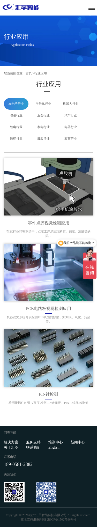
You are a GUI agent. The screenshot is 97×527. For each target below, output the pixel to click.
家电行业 (43, 127)
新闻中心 (78, 442)
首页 (29, 73)
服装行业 (43, 138)
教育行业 (70, 138)
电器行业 (70, 127)
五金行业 (43, 115)
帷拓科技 (40, 519)
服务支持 (33, 442)
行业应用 (40, 73)
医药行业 (16, 138)
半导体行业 (43, 104)
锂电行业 (16, 127)
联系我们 (33, 447)
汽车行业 (70, 115)
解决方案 (11, 442)
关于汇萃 (11, 447)
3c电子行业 (16, 104)
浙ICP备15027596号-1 (61, 519)
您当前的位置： (15, 73)
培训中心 (55, 442)
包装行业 (16, 115)
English (53, 447)
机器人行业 (70, 104)
